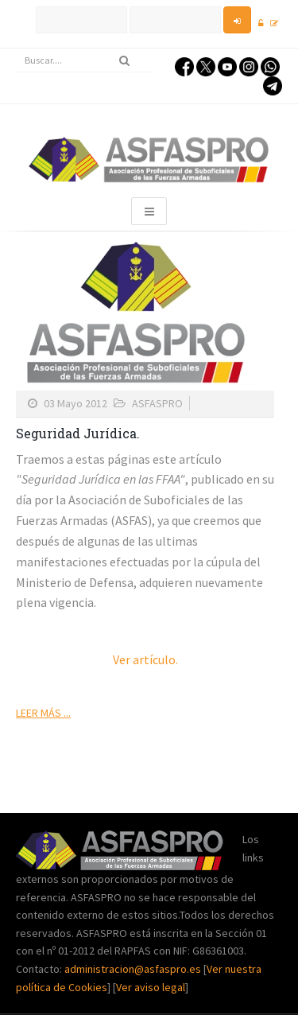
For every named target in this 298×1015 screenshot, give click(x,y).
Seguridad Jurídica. (78, 433)
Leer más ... (43, 713)
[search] (84, 60)
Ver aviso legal (150, 987)
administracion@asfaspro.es (133, 969)
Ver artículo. (145, 659)
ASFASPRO (157, 403)
